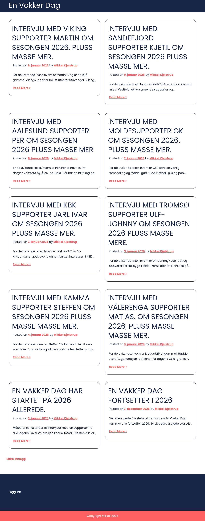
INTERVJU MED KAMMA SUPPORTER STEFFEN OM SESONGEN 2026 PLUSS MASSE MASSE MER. (53, 312)
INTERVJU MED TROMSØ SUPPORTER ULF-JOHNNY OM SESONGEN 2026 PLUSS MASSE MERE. (149, 223)
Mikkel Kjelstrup (65, 65)
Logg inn (15, 492)
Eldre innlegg (16, 459)
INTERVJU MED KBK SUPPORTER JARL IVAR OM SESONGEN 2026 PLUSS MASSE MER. (49, 219)
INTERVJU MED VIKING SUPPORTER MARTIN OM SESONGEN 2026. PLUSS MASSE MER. (52, 43)
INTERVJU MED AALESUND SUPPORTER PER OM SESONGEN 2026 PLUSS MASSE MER (52, 136)
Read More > (22, 88)
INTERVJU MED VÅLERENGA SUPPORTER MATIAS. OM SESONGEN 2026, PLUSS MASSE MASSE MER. (149, 316)
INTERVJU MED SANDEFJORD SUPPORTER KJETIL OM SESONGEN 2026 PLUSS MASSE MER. (147, 47)
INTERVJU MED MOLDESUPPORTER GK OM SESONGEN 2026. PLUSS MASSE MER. (145, 136)
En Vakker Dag (34, 5)
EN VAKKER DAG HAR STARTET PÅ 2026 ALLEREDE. (47, 400)
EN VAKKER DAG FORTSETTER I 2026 (140, 395)
